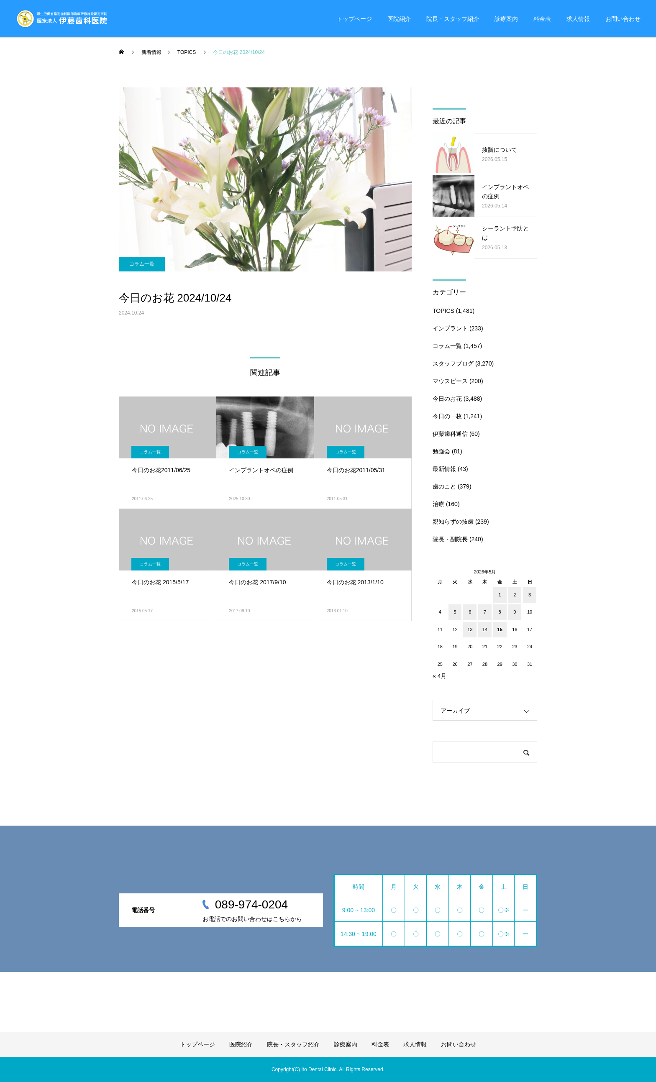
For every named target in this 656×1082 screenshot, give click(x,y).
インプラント (450, 328)
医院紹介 (399, 18)
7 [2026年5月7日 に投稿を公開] (485, 611)
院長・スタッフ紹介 (452, 18)
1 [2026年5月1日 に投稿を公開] (500, 594)
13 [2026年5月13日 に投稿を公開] (469, 629)
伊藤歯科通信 (450, 433)
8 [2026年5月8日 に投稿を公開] (500, 611)
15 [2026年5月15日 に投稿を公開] (499, 629)
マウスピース (450, 381)
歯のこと (444, 486)
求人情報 (578, 18)
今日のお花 (447, 398)
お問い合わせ (623, 18)
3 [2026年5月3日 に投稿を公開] (529, 594)
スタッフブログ (453, 363)
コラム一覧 (141, 264)
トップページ (354, 18)
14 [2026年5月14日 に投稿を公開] (484, 629)
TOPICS (443, 310)
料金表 (542, 18)
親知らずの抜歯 (453, 521)
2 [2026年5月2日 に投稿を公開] (514, 594)
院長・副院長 (450, 539)
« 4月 (439, 676)
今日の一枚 (447, 416)
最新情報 (444, 469)
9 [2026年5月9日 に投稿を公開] (514, 611)
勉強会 (441, 451)
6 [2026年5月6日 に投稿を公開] (470, 611)
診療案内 (506, 18)
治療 (438, 504)
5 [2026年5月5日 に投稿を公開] (455, 611)
